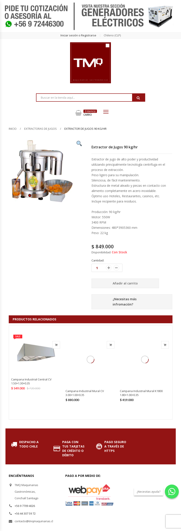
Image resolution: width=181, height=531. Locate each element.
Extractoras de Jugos (40, 129)
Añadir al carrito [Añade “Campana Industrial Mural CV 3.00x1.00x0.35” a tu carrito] (110, 345)
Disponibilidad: (101, 252)
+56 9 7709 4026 (25, 506)
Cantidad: (97, 260)
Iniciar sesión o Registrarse (78, 35)
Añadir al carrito (125, 283)
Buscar (138, 98)
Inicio (13, 129)
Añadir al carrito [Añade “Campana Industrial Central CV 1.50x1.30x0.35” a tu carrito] (56, 345)
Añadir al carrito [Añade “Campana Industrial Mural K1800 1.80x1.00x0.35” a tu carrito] (165, 345)
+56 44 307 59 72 (25, 513)
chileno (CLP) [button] (112, 35)
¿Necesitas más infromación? (124, 301)
